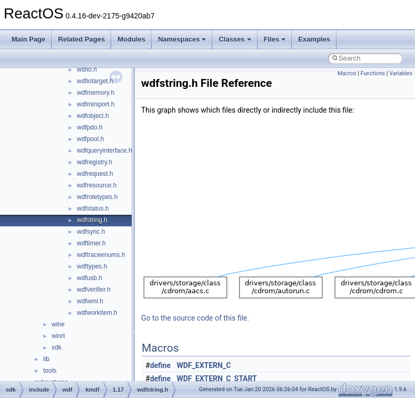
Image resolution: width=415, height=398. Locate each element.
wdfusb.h (89, 278)
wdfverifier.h (94, 289)
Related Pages (81, 39)
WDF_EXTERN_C (204, 365)
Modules (131, 39)
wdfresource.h (96, 185)
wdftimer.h (91, 243)
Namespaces (182, 39)
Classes (235, 39)
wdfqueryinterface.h (104, 150)
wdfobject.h (93, 116)
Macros (347, 73)
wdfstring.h (92, 220)
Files (275, 39)
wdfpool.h (90, 139)
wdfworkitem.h (97, 312)
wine (58, 324)
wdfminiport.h (95, 104)
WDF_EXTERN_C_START (217, 378)
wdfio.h (87, 69)
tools (49, 370)
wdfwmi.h (90, 301)
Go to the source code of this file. (195, 318)
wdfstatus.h (93, 208)
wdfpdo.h (90, 127)
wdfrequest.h (95, 173)
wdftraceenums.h (101, 254)
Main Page (28, 39)
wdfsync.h (91, 231)
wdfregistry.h (94, 162)
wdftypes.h (92, 266)
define (160, 365)
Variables (400, 73)
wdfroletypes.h (97, 197)
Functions (372, 73)
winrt (58, 336)
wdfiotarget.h (95, 81)
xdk (57, 347)
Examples (314, 39)
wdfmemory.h (95, 92)
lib (46, 359)
